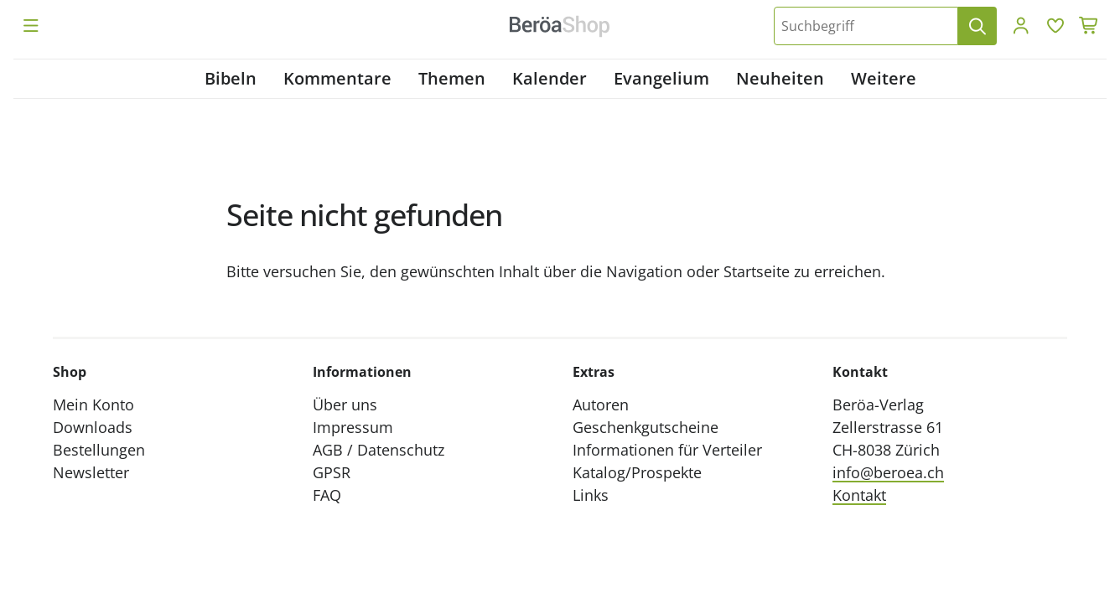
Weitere (883, 78)
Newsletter (91, 472)
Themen (451, 78)
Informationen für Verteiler (667, 450)
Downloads (92, 427)
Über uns (345, 404)
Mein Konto (93, 404)
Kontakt (859, 495)
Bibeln (231, 78)
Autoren (601, 404)
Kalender (549, 78)
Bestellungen (99, 450)
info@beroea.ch (888, 472)
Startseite (756, 271)
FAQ (327, 495)
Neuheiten (780, 78)
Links (591, 495)
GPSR (331, 472)
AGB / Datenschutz (378, 450)
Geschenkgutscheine (645, 427)
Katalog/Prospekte (637, 472)
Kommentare (337, 78)
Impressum (353, 427)
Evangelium (661, 78)
